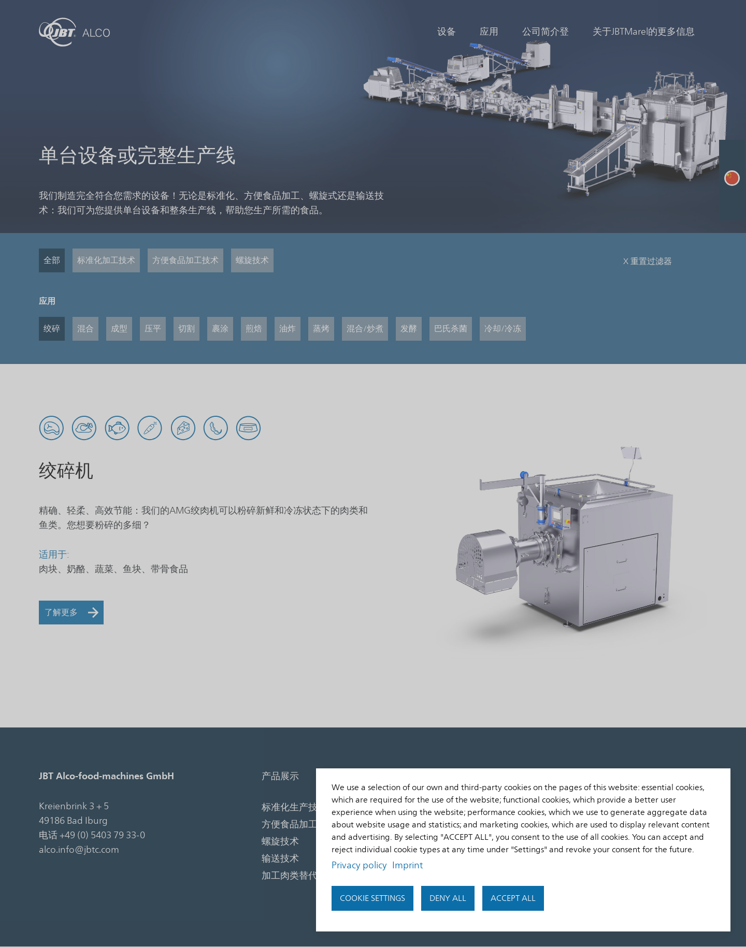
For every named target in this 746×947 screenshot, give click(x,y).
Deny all (447, 898)
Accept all (513, 898)
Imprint (407, 865)
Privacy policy (359, 865)
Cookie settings (372, 898)
